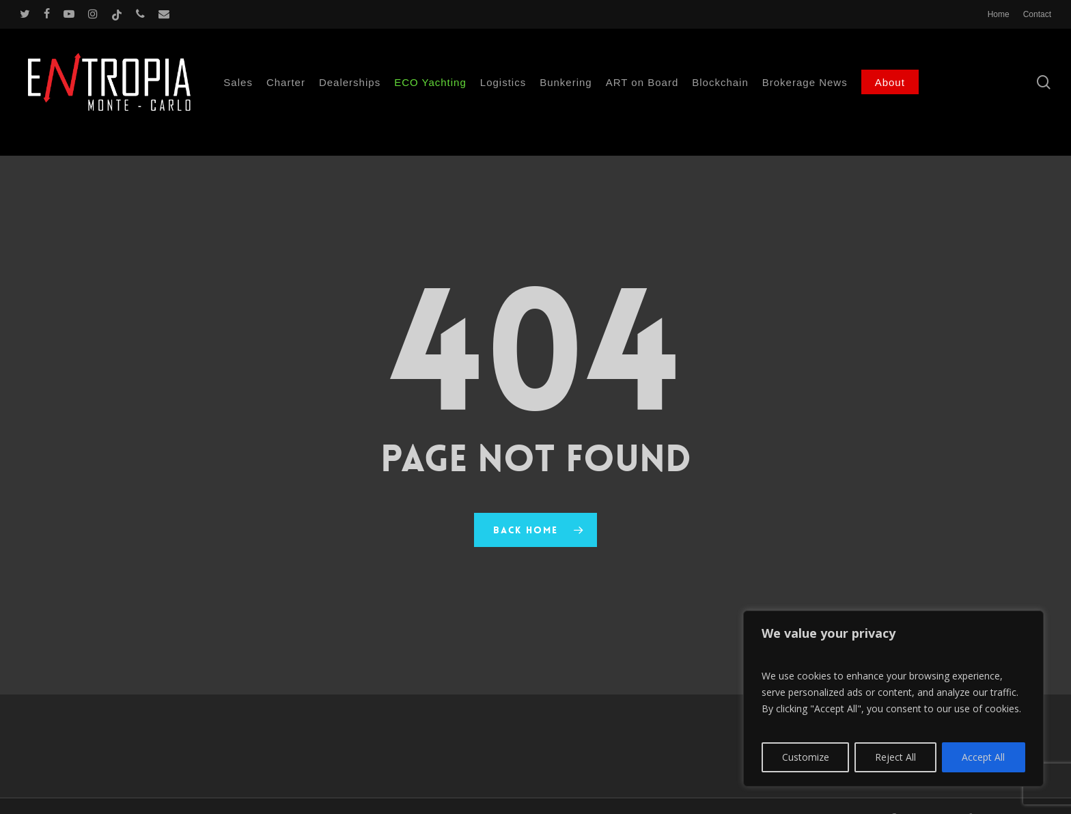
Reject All (895, 756)
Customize (805, 756)
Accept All (983, 756)
